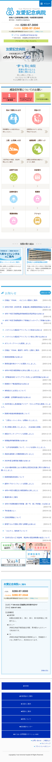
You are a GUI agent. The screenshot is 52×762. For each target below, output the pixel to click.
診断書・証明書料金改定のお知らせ (18, 397)
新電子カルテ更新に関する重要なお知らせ (20, 524)
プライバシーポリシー (42, 746)
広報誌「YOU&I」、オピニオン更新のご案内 (21, 300)
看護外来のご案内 (11, 497)
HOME (26, 686)
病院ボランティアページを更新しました (19, 434)
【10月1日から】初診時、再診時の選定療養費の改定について (27, 537)
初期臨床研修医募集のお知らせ (16, 440)
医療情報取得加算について (14, 477)
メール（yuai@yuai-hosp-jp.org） (26, 35)
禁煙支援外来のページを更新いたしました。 (21, 364)
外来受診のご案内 (26, 696)
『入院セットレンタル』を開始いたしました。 (22, 420)
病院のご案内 (26, 711)
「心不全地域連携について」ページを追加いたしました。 (26, 447)
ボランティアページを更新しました (18, 343)
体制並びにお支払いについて (15, 390)
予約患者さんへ (10, 511)
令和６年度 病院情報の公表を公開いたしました (22, 370)
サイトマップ (45, 743)
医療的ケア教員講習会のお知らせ (17, 384)
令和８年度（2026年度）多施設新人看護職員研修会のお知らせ (28, 307)
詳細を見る (44, 670)
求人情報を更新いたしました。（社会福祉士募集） (23, 427)
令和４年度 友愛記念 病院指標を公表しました (21, 490)
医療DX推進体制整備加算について (17, 413)
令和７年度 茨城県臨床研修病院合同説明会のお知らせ (24, 314)
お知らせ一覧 (45, 293)
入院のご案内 (26, 704)
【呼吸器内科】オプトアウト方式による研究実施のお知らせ (27, 377)
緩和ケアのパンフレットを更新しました (19, 484)
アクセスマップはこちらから (26, 41)
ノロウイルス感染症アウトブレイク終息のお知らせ (23, 330)
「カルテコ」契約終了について (16, 531)
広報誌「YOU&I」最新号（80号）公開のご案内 (22, 350)
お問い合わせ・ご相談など (41, 740)
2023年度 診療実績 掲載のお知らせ (17, 461)
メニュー (45, 3)
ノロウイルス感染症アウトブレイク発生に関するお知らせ (26, 337)
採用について (26, 719)
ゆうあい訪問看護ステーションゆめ (26, 734)
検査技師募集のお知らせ (14, 357)
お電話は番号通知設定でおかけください (26, 31)
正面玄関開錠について (13, 517)
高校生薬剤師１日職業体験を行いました (19, 454)
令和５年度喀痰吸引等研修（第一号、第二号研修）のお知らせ (27, 504)
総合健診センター (26, 726)
